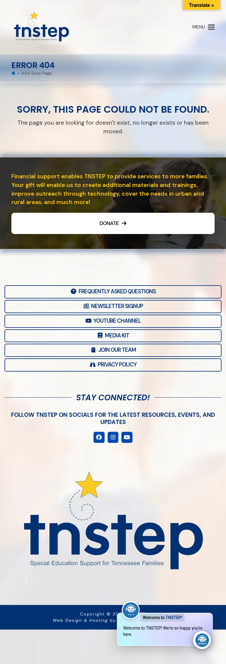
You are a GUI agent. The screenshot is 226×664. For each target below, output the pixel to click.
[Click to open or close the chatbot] (202, 640)
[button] (203, 27)
